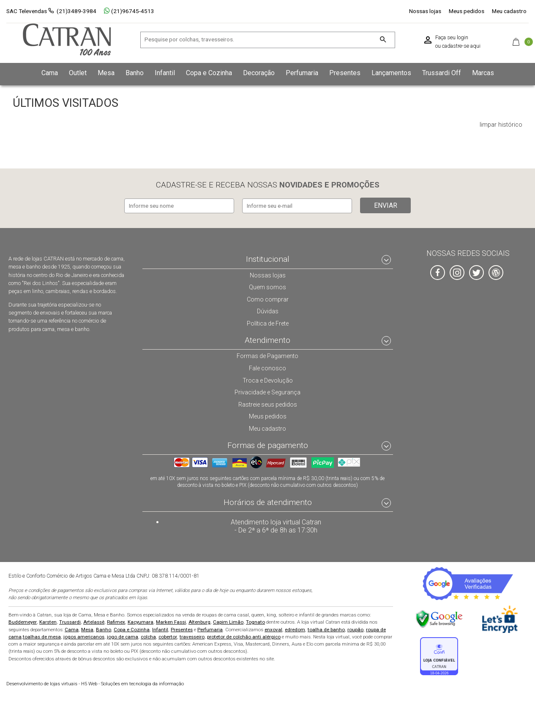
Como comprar (267, 298)
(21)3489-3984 (76, 11)
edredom (295, 629)
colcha (148, 636)
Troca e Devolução (267, 379)
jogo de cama (122, 636)
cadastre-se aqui (461, 46)
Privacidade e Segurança (267, 391)
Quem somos (268, 285)
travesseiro (192, 636)
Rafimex (116, 622)
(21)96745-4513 (129, 11)
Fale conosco (267, 367)
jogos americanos (83, 636)
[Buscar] (383, 40)
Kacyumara (140, 622)
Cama (72, 629)
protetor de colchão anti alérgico (244, 636)
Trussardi (70, 622)
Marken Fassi (171, 622)
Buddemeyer (22, 622)
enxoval (273, 629)
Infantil (160, 629)
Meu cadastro (509, 11)
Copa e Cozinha (132, 629)
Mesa (87, 629)
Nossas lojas (425, 11)
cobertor (167, 636)
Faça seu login (451, 38)
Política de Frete (267, 322)
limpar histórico (501, 125)
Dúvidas (267, 310)
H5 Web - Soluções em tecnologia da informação (95, 683)
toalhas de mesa (42, 636)
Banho (103, 629)
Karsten (48, 622)
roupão (355, 629)
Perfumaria (210, 629)
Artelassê (93, 622)
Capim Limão (228, 622)
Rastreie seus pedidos (267, 403)
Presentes (182, 629)
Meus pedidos (466, 11)
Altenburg (199, 622)
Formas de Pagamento (267, 355)
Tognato (255, 622)
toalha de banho (326, 629)
